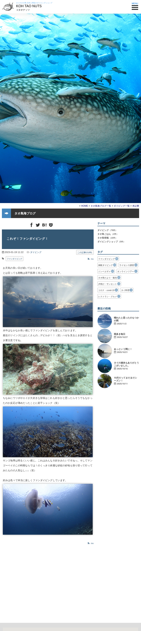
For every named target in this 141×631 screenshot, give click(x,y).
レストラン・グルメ (109, 296)
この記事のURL (84, 252)
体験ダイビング (107, 264)
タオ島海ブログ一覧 (101, 206)
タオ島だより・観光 (109, 277)
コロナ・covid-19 (108, 290)
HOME (84, 206)
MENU (135, 5)
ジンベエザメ (106, 271)
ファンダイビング (14, 259)
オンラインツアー (127, 271)
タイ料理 (127, 290)
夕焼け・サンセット (109, 283)
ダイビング (36, 252)
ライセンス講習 (128, 264)
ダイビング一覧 (122, 206)
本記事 (135, 206)
